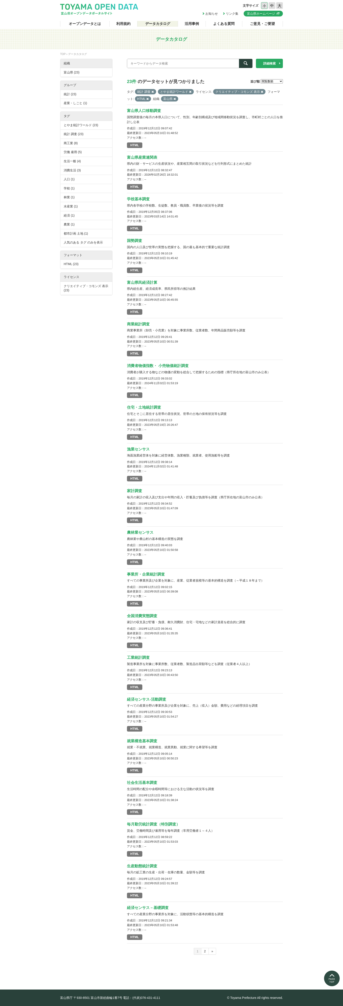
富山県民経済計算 (142, 282)
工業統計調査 (138, 657)
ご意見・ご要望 (262, 24)
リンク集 (232, 13)
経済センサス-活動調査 (146, 699)
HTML (134, 145)
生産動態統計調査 (142, 866)
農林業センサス (140, 532)
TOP (62, 54)
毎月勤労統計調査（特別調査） (153, 824)
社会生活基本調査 (142, 783)
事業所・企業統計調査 (146, 574)
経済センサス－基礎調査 (148, 908)
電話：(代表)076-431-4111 (141, 998)
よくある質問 (224, 24)
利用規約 (123, 24)
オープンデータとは (85, 24)
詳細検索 (269, 63)
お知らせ (211, 13)
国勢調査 (134, 241)
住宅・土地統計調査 (144, 407)
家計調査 (134, 491)
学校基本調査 (138, 199)
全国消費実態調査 (142, 616)
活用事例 (192, 24)
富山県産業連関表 (142, 157)
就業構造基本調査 (142, 741)
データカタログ (157, 24)
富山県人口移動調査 (144, 111)
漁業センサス (138, 449)
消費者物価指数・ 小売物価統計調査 (158, 366)
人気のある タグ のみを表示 (83, 242)
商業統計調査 (138, 324)
